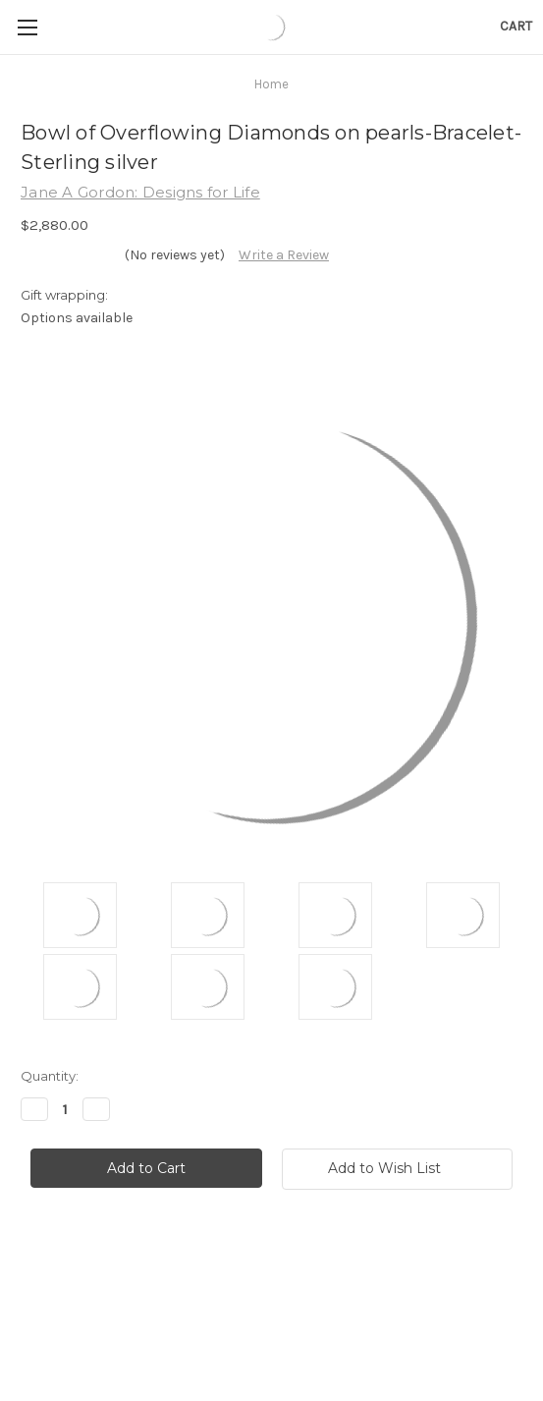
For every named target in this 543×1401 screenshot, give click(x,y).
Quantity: (50, 1076)
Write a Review (284, 255)
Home (271, 84)
